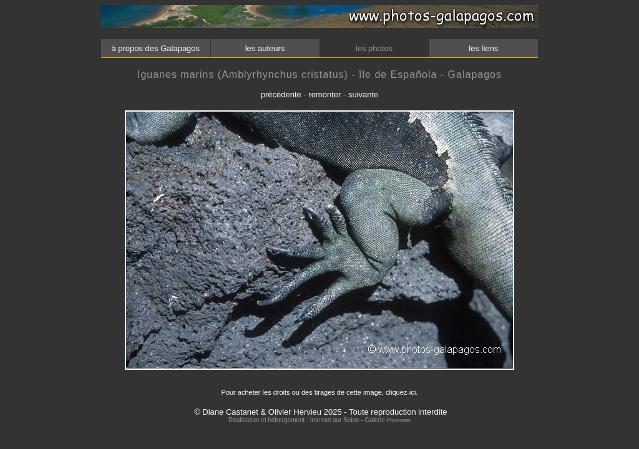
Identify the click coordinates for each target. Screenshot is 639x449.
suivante (363, 94)
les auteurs (264, 48)
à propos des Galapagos (155, 48)
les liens (483, 48)
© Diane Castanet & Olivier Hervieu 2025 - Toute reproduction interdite (320, 412)
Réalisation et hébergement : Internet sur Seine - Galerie (307, 420)
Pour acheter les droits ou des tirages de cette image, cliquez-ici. (320, 392)
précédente (281, 94)
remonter (324, 94)
